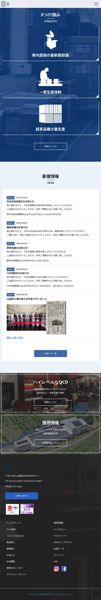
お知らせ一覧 (50, 353)
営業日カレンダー (15, 568)
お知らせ (10, 198)
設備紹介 (11, 548)
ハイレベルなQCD (15, 535)
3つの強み (11, 529)
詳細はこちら (50, 146)
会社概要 (11, 561)
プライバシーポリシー (17, 574)
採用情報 (58, 522)
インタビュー (60, 529)
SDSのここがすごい (63, 542)
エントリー (59, 555)
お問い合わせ (21, 495)
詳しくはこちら (15, 337)
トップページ (14, 522)
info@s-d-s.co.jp (13, 486)
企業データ (59, 548)
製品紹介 (11, 542)
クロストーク (60, 535)
